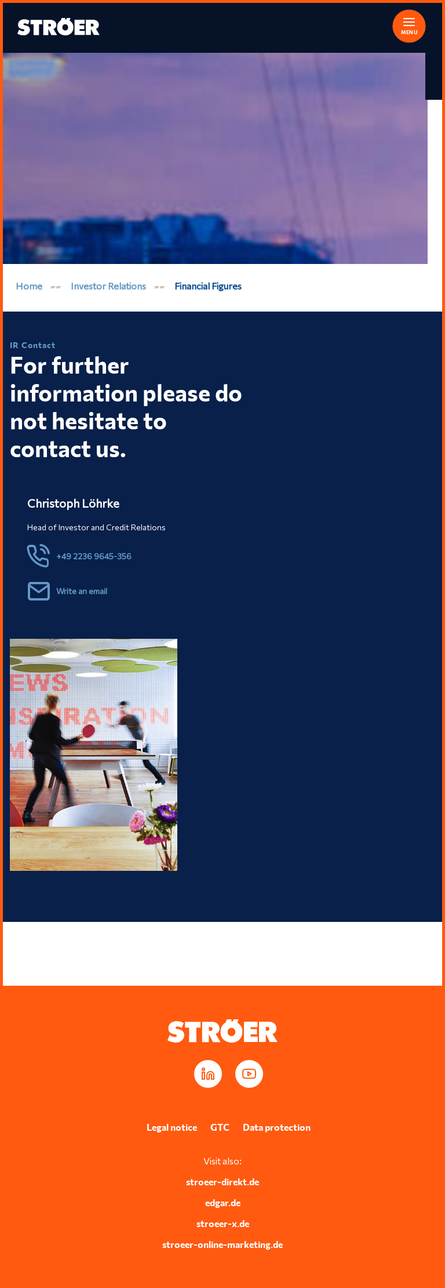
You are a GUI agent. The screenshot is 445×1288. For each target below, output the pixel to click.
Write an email (81, 591)
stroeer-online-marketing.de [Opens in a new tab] (222, 1244)
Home (29, 285)
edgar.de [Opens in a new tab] (222, 1202)
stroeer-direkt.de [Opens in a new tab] (222, 1181)
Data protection (277, 1127)
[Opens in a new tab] (208, 1074)
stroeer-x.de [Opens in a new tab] (222, 1223)
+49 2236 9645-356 (94, 556)
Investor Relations (108, 285)
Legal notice (172, 1127)
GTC (219, 1127)
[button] (401, 24)
